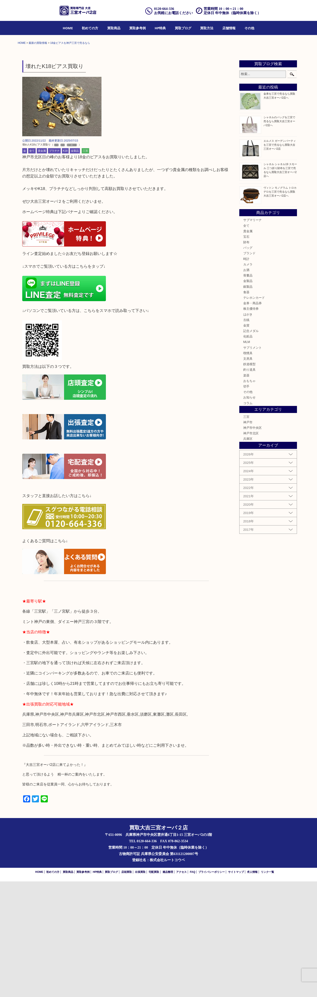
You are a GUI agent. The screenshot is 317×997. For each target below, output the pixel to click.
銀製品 (247, 402)
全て (32, 266)
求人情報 (252, 987)
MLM (246, 457)
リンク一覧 (267, 987)
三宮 (85, 266)
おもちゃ (249, 496)
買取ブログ (183, 28)
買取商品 (113, 28)
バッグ (247, 363)
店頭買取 (126, 987)
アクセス (181, 987)
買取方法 (206, 28)
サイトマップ (236, 987)
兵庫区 (247, 554)
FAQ (192, 987)
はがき (247, 430)
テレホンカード (254, 413)
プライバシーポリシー (211, 987)
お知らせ (249, 513)
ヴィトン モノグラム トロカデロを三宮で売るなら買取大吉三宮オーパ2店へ (280, 307)
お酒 (246, 385)
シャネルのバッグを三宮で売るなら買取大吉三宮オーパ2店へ (279, 236)
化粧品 (247, 452)
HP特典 (160, 28)
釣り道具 (249, 485)
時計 (246, 374)
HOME (68, 28)
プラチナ (54, 266)
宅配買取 (154, 987)
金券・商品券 (252, 418)
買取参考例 (137, 28)
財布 (246, 357)
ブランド (249, 369)
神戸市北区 (251, 549)
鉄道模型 (249, 479)
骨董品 (247, 391)
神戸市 (247, 538)
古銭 (246, 435)
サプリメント (252, 463)
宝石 (246, 352)
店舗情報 (229, 28)
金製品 (75, 266)
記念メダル (251, 446)
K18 (65, 266)
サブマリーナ (252, 335)
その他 (249, 28)
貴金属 (42, 266)
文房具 (247, 474)
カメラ (247, 380)
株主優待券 (251, 424)
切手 (246, 502)
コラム (247, 518)
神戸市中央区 (252, 543)
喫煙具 (247, 468)
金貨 (246, 441)
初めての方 (90, 28)
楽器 (246, 491)
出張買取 (140, 987)
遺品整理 (167, 987)
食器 (246, 407)
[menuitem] (67, 28)
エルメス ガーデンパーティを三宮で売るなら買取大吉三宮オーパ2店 (280, 260)
